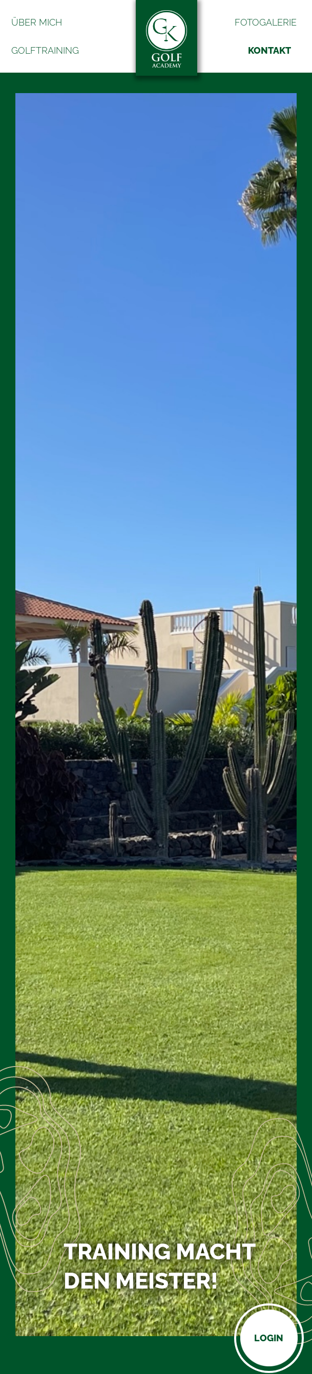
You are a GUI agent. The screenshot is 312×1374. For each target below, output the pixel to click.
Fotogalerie (266, 22)
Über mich (36, 22)
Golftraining (45, 50)
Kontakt (269, 50)
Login (268, 1338)
